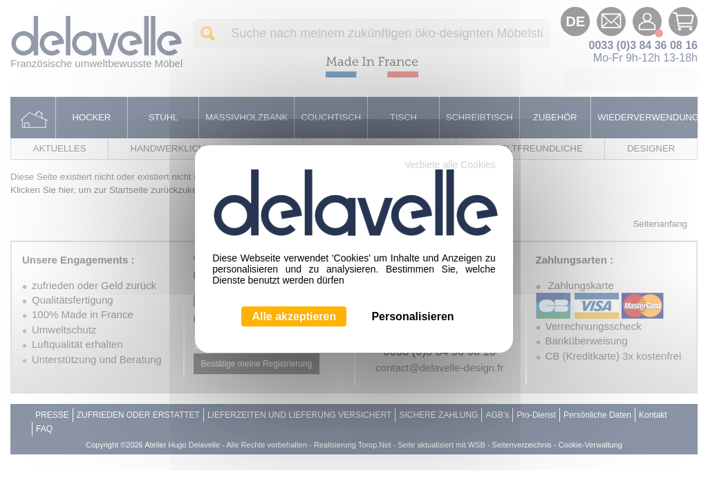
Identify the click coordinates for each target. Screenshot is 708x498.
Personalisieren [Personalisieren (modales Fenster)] (412, 316)
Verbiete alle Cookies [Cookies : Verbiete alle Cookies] (450, 164)
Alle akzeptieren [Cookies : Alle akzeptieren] (294, 316)
